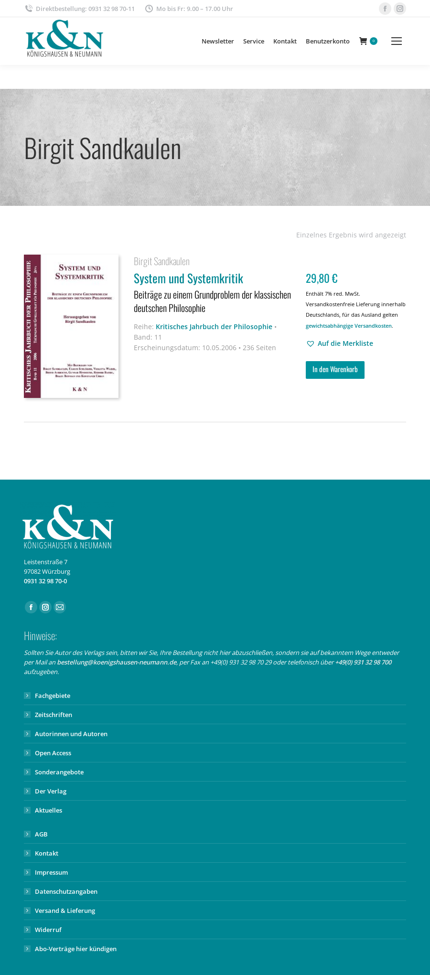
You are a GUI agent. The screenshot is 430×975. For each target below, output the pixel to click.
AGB (41, 834)
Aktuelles (48, 810)
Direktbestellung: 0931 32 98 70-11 (79, 8)
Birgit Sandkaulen (162, 261)
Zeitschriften (53, 714)
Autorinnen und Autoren (71, 733)
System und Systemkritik (214, 293)
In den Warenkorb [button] (335, 369)
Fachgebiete (52, 695)
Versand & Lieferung (65, 910)
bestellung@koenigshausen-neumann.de (116, 662)
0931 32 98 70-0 (45, 581)
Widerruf (48, 929)
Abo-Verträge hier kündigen (76, 948)
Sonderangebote (59, 772)
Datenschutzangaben (66, 891)
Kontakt (46, 853)
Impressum (51, 872)
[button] (339, 343)
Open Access (53, 753)
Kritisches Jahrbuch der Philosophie (214, 326)
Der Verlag (50, 791)
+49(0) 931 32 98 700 (363, 662)
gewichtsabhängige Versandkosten (349, 325)
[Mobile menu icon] (396, 41)
